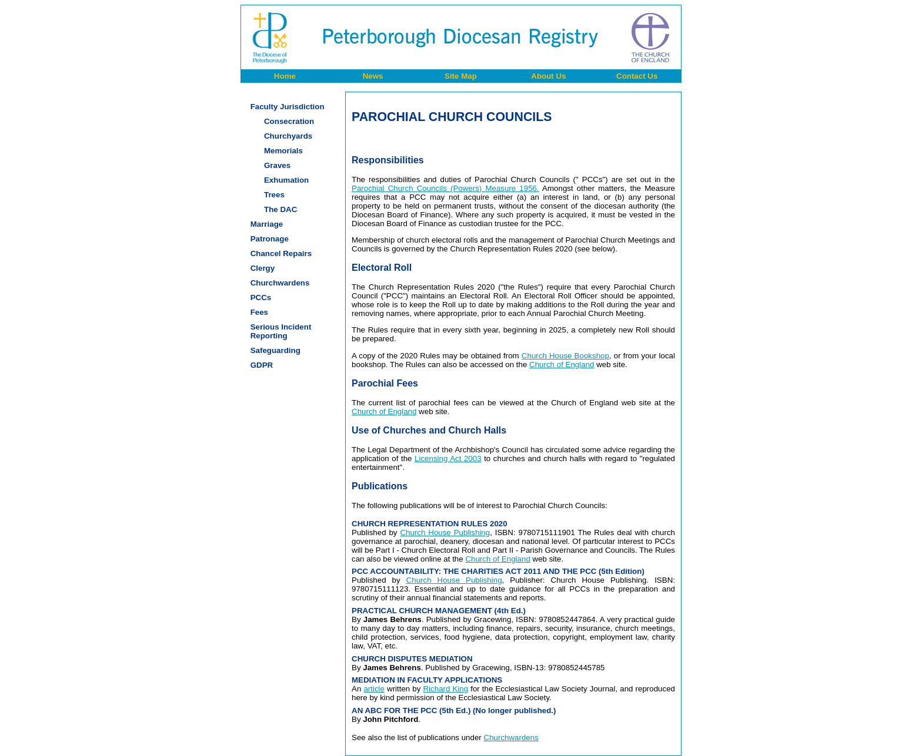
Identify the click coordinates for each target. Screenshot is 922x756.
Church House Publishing (445, 532)
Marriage (266, 224)
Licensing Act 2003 (448, 458)
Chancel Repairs (281, 253)
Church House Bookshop (565, 355)
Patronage (269, 238)
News (373, 76)
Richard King (445, 688)
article (374, 688)
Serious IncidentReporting (281, 331)
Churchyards (288, 136)
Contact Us (636, 76)
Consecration (289, 121)
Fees (259, 312)
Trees (274, 194)
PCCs (261, 297)
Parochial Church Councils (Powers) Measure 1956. (445, 188)
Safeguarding (275, 350)
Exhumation (286, 180)
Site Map (461, 76)
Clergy (262, 268)
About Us (548, 76)
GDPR (261, 365)
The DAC (280, 209)
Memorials (283, 150)
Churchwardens (280, 282)
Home (285, 76)
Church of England (561, 364)
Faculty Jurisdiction (287, 106)
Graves (277, 165)
